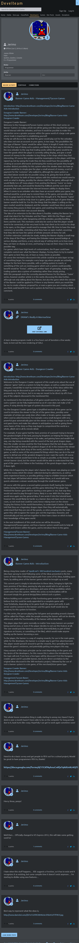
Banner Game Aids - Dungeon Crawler (34, 369)
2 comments (37, 776)
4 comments (37, 886)
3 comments (37, 923)
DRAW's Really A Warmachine (33, 317)
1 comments (37, 846)
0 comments (37, 299)
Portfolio (22, 85)
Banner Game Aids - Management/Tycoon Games (40, 98)
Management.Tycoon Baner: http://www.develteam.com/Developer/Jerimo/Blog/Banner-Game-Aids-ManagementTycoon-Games (36, 680)
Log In (71, 10)
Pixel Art (8, 75)
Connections (34, 85)
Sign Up (62, 10)
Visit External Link (39, 329)
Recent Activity (9, 85)
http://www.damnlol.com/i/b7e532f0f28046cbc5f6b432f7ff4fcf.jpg (33, 914)
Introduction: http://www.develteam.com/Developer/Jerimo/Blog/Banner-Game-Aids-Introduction (39, 107)
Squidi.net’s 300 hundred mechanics (45, 571)
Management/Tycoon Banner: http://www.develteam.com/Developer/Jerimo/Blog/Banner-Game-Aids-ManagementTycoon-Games (36, 534)
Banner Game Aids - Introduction (32, 563)
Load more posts (9, 934)
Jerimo (24, 94)
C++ (43, 75)
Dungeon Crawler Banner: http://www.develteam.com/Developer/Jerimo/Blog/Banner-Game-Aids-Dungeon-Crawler (36, 115)
